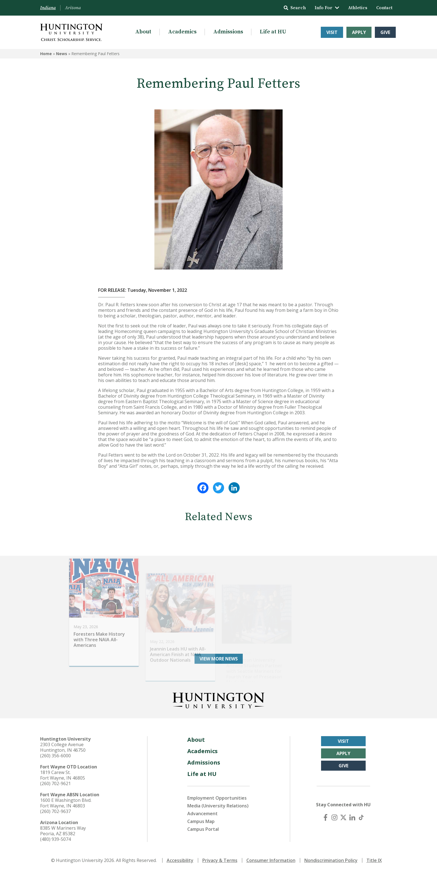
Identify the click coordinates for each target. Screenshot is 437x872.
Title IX (374, 860)
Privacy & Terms (219, 860)
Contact (384, 8)
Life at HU (273, 31)
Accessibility (180, 860)
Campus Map (201, 821)
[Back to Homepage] (218, 699)
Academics (182, 31)
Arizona (73, 8)
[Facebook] (325, 817)
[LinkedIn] (352, 817)
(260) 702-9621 (55, 783)
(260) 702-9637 (55, 811)
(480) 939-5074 (55, 839)
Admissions (228, 31)
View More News (219, 659)
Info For (327, 8)
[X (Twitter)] (343, 817)
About (143, 31)
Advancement (202, 813)
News (61, 53)
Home (46, 53)
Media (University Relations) (218, 806)
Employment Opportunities (217, 798)
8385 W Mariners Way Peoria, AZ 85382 (63, 831)
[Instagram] (334, 817)
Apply (359, 32)
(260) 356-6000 (55, 756)
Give (385, 32)
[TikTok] (361, 817)
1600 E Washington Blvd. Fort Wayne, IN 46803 (65, 803)
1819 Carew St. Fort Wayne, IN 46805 (62, 775)
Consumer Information (270, 860)
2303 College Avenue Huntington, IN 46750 (63, 747)
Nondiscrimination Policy (331, 860)
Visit (332, 32)
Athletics (357, 8)
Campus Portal (203, 829)
